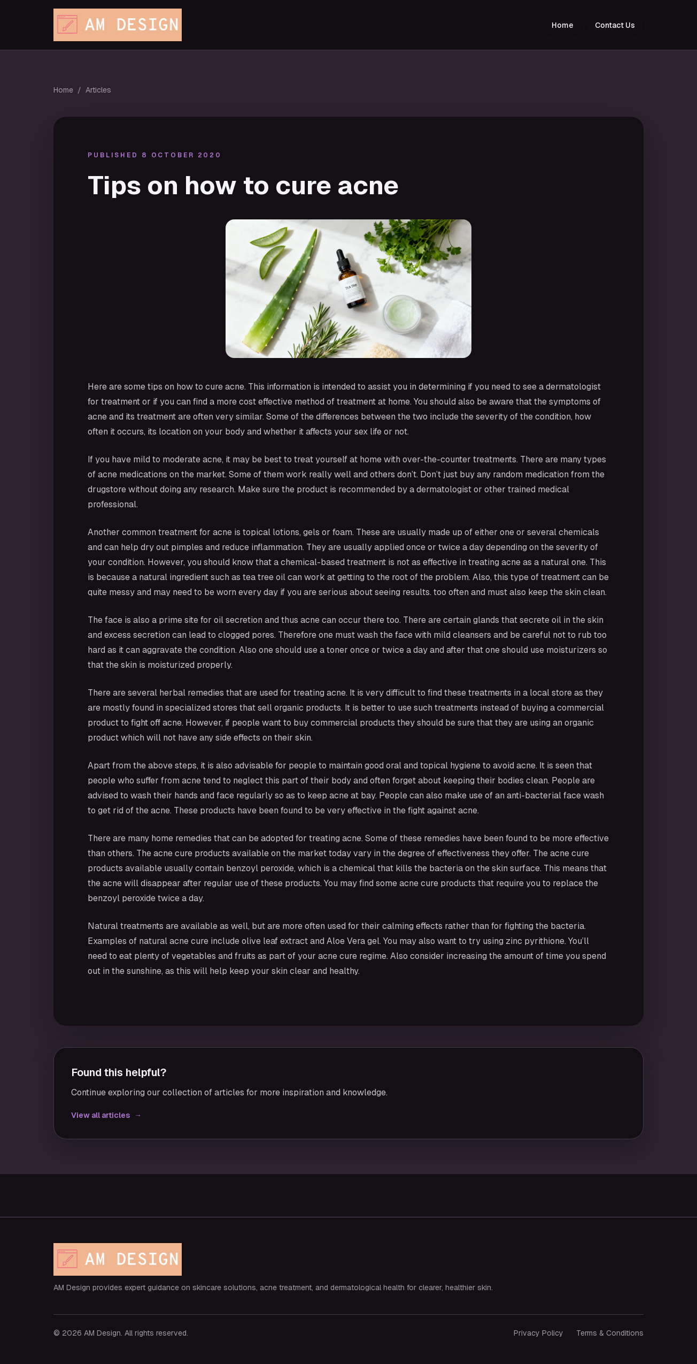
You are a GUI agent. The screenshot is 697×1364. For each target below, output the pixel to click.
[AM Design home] (120, 25)
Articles (98, 90)
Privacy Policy (538, 1333)
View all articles (106, 1115)
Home (563, 25)
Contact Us (615, 25)
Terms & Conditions (610, 1333)
